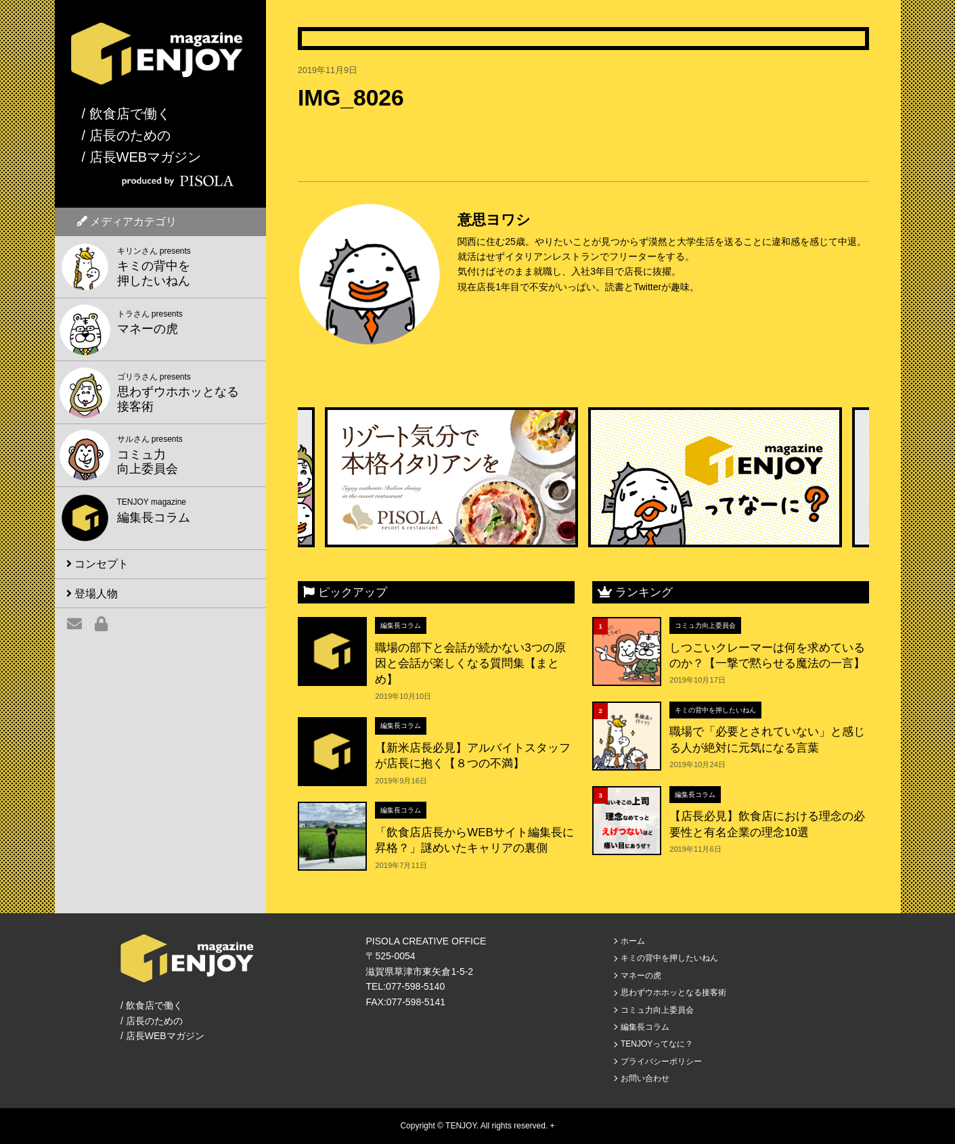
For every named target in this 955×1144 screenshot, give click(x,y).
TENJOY (460, 1125)
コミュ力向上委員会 (705, 625)
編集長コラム (400, 625)
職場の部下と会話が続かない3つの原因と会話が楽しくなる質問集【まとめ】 (470, 663)
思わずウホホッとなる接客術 (673, 992)
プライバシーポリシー (661, 1061)
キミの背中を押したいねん (715, 710)
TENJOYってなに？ (657, 1044)
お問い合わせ (645, 1078)
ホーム (633, 941)
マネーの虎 (641, 975)
